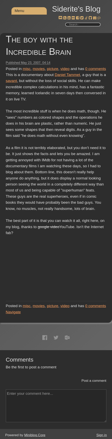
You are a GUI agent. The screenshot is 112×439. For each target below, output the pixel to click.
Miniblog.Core (34, 435)
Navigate (13, 312)
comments (95, 69)
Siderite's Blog (76, 9)
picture (52, 69)
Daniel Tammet (67, 75)
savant (11, 81)
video (64, 69)
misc (27, 69)
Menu (19, 11)
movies (39, 69)
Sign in (101, 435)
